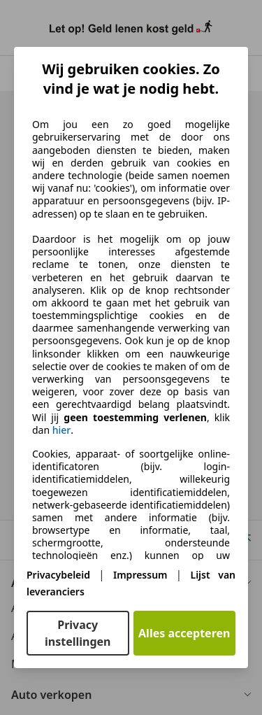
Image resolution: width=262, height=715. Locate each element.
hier (61, 430)
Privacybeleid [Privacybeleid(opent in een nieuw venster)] (58, 574)
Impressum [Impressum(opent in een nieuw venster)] (140, 574)
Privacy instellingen (78, 633)
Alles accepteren (184, 633)
